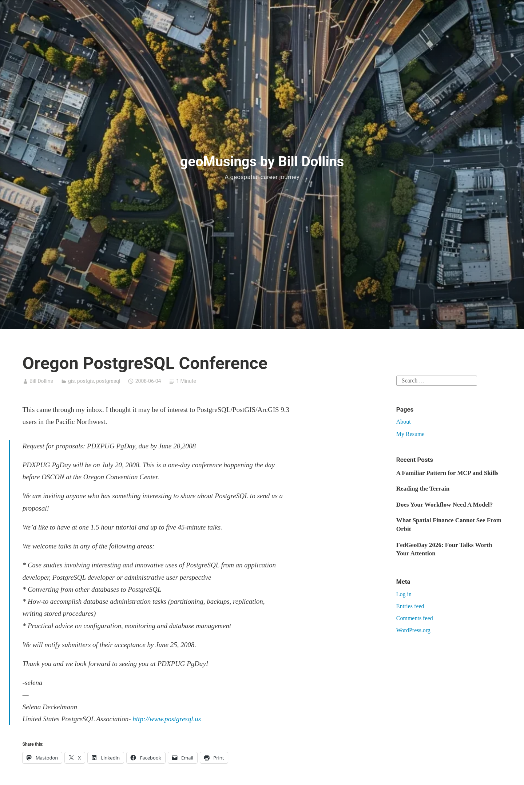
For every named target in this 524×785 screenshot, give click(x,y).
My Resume (410, 434)
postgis (85, 381)
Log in (404, 594)
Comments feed (414, 618)
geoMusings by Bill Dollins (262, 162)
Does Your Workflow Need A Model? (444, 504)
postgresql (108, 381)
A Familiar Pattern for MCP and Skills (447, 472)
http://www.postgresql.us (166, 719)
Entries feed (410, 606)
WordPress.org (413, 630)
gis (71, 381)
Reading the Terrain (422, 488)
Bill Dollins (41, 381)
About (403, 422)
